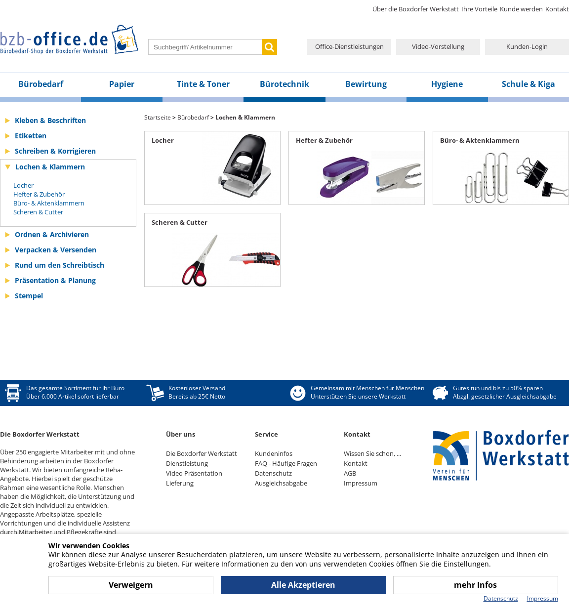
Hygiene (447, 84)
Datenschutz (273, 473)
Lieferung (180, 483)
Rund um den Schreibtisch (59, 265)
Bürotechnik (284, 84)
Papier (121, 84)
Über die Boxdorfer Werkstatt (415, 8)
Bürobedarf (40, 84)
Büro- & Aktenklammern (48, 203)
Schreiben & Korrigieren (55, 151)
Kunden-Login (527, 46)
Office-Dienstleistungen (349, 46)
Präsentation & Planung (55, 280)
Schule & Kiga (528, 84)
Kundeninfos (273, 453)
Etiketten (30, 135)
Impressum (360, 483)
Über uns (180, 434)
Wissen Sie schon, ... (372, 453)
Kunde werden (521, 8)
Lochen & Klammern (50, 166)
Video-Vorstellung (438, 46)
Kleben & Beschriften (50, 120)
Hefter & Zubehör (39, 194)
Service (266, 434)
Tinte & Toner (203, 84)
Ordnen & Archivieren (52, 234)
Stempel (29, 295)
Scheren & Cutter (38, 211)
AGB (350, 473)
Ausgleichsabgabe (281, 483)
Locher (23, 185)
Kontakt (557, 8)
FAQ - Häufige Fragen (286, 463)
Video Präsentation (194, 473)
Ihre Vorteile (479, 8)
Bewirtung (366, 84)
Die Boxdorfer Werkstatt (201, 453)
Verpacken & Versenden (55, 249)
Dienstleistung (187, 463)
